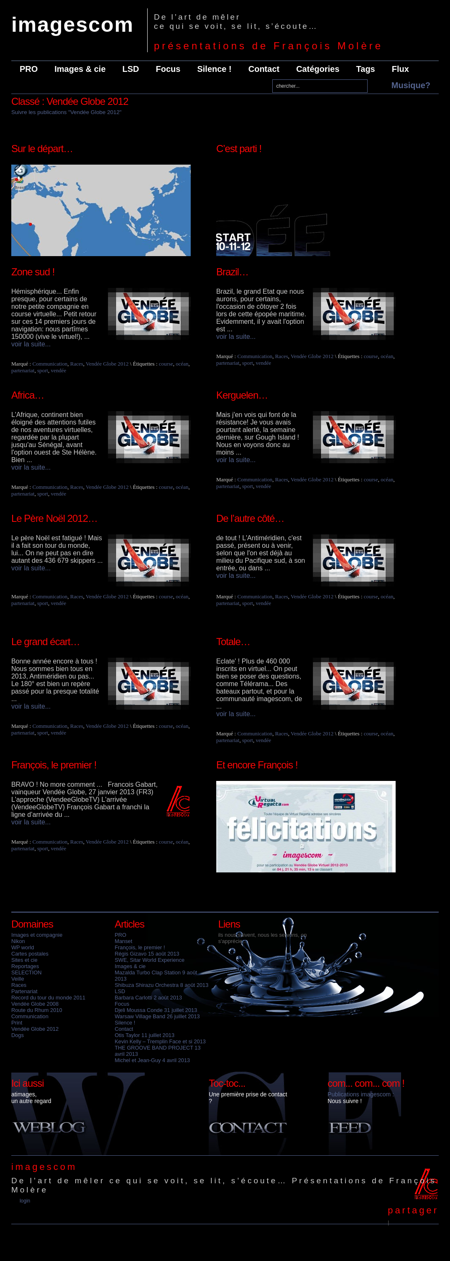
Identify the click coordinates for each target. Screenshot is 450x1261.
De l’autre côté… (250, 518)
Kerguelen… (242, 395)
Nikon (18, 941)
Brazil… (232, 271)
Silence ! (214, 69)
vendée (58, 370)
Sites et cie (24, 960)
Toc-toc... (227, 1083)
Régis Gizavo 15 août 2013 (147, 954)
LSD (131, 69)
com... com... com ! (365, 1083)
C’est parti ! (238, 148)
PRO (29, 69)
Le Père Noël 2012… (54, 518)
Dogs (17, 1035)
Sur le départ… (42, 148)
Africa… (27, 395)
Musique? (410, 85)
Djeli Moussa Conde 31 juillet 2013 (156, 1010)
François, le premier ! (53, 764)
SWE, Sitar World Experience (149, 960)
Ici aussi (27, 1083)
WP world (22, 947)
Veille (17, 979)
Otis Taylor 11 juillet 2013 (144, 1035)
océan (182, 364)
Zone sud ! (32, 271)
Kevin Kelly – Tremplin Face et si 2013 (160, 1041)
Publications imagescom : (360, 1094)
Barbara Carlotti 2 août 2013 (148, 997)
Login (25, 1201)
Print (16, 1022)
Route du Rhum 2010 (36, 1010)
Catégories (317, 69)
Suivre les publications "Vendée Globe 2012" (66, 112)
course (166, 364)
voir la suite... (31, 344)
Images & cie (79, 69)
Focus (168, 69)
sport (42, 370)
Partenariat (24, 991)
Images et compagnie (36, 935)
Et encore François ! (257, 764)
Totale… (233, 641)
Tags (365, 69)
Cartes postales (30, 954)
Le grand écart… (45, 641)
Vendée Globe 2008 (35, 1004)
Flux (400, 69)
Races (76, 364)
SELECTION (26, 972)
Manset (123, 941)
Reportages (25, 966)
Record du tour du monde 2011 (48, 997)
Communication (49, 364)
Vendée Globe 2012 (107, 364)
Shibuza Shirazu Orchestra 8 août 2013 (161, 985)
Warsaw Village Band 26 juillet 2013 (157, 1016)
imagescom (72, 24)
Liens (229, 924)
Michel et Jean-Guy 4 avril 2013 (152, 1060)
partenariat (23, 370)
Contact (263, 69)
